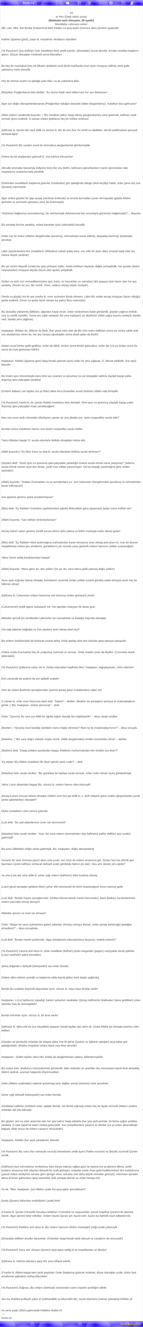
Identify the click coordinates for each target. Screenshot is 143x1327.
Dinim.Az (6, 1317)
